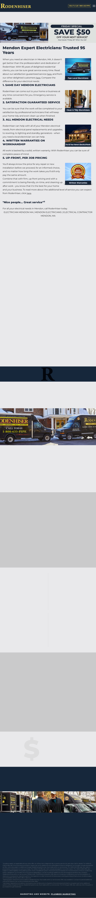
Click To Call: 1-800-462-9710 (79, 6)
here (49, 74)
